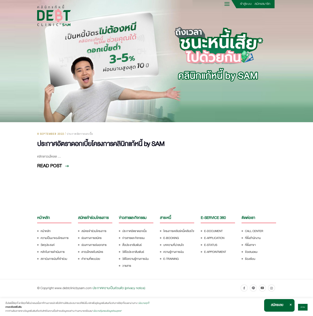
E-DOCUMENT (213, 231)
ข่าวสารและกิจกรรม (133, 237)
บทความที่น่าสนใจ (173, 244)
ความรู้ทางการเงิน (173, 251)
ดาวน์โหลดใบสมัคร (92, 251)
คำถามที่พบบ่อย (90, 258)
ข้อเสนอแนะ (251, 251)
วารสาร (126, 265)
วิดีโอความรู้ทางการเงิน (135, 258)
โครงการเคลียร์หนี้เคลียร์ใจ (178, 231)
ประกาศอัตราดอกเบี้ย (80, 134)
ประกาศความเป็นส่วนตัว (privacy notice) (119, 288)
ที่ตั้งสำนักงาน (253, 237)
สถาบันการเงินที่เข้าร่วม (54, 258)
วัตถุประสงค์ (48, 244)
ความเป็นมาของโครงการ (55, 237)
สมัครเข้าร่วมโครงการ (93, 231)
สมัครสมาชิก (262, 3)
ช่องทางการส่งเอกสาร (94, 244)
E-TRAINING (171, 258)
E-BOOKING (171, 237)
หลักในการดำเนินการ (53, 251)
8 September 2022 (50, 134)
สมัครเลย (277, 305)
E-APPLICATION (214, 237)
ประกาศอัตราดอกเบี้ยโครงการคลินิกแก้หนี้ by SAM (100, 143)
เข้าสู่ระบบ (246, 3)
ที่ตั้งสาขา (250, 244)
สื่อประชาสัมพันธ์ (132, 244)
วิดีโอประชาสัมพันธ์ (133, 251)
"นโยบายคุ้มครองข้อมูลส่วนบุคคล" (107, 311)
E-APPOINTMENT (215, 251)
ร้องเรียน (250, 258)
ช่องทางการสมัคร (91, 237)
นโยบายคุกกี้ (143, 303)
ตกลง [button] (303, 307)
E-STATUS (210, 244)
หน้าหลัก (46, 231)
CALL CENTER (254, 231)
